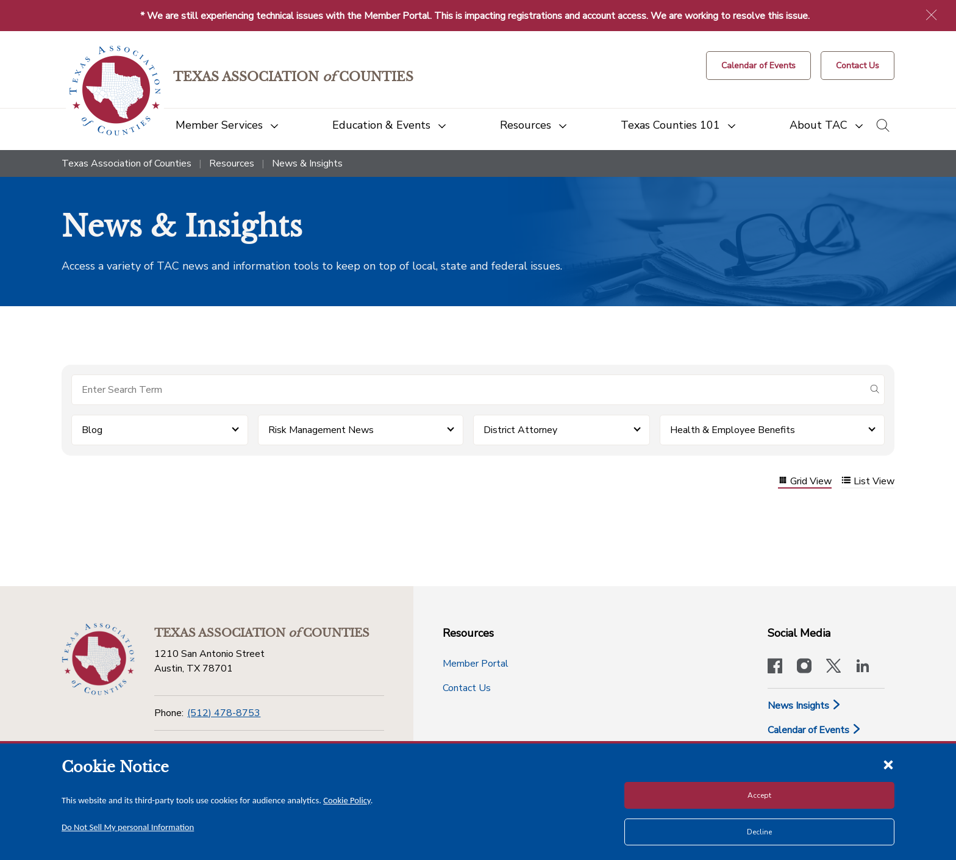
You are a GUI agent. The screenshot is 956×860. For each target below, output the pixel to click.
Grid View (805, 481)
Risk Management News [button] (321, 430)
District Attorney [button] (520, 430)
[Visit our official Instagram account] (804, 667)
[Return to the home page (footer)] (98, 659)
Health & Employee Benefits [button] (732, 430)
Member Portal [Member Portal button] (475, 663)
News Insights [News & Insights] (804, 705)
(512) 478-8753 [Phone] (223, 713)
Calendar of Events (814, 730)
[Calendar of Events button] (758, 65)
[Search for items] (468, 389)
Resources (231, 163)
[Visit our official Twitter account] (833, 667)
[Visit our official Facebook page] (775, 667)
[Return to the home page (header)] (115, 90)
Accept (759, 795)
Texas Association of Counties (126, 163)
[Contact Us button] (857, 65)
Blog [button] (92, 430)
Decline (759, 832)
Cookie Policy (347, 800)
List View (867, 481)
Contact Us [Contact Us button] (467, 688)
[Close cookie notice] (888, 764)
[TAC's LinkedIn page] (862, 667)
